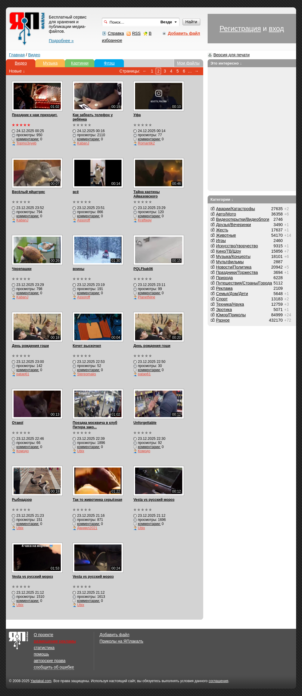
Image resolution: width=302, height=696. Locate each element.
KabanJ (83, 143)
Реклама (224, 288)
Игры (221, 240)
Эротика (224, 309)
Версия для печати (231, 54)
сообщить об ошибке (54, 667)
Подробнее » (61, 40)
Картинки (79, 63)
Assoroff (83, 220)
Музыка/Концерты (233, 256)
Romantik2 (146, 143)
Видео (34, 54)
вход (276, 28)
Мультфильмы (230, 261)
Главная (16, 54)
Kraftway (145, 220)
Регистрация (240, 28)
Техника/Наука (230, 304)
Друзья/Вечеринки (233, 224)
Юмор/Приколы (231, 314)
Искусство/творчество (237, 245)
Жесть (222, 230)
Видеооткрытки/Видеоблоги (242, 219)
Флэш (109, 63)
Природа (224, 277)
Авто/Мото (226, 214)
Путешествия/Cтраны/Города (244, 283)
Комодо (22, 451)
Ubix (80, 451)
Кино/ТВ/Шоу (228, 251)
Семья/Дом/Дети (232, 293)
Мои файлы (188, 63)
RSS (136, 33)
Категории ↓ (222, 199)
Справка (116, 33)
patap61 (22, 374)
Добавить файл (114, 634)
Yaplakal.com (40, 681)
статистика (44, 647)
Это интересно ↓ (226, 63)
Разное (223, 320)
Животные (226, 235)
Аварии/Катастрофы (235, 208)
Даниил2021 (87, 528)
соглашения (218, 681)
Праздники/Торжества (237, 272)
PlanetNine (146, 297)
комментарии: (27, 139)
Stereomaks (86, 374)
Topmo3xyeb (26, 143)
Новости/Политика (234, 267)
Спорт (222, 299)
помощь (41, 654)
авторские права (49, 660)
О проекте (43, 634)
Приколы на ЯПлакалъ (121, 641)
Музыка (50, 63)
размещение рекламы (55, 641)
